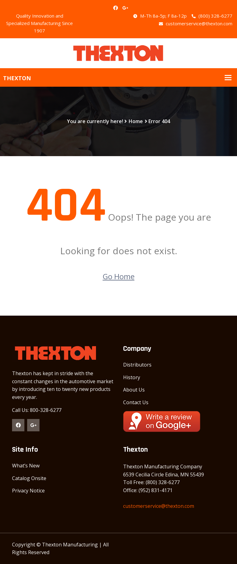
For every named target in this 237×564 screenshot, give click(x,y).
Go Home (119, 276)
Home (136, 121)
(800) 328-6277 (212, 16)
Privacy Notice (28, 490)
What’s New (26, 465)
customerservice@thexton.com (195, 23)
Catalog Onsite (29, 478)
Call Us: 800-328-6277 (36, 410)
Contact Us (135, 402)
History (131, 377)
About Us (134, 389)
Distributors (137, 364)
